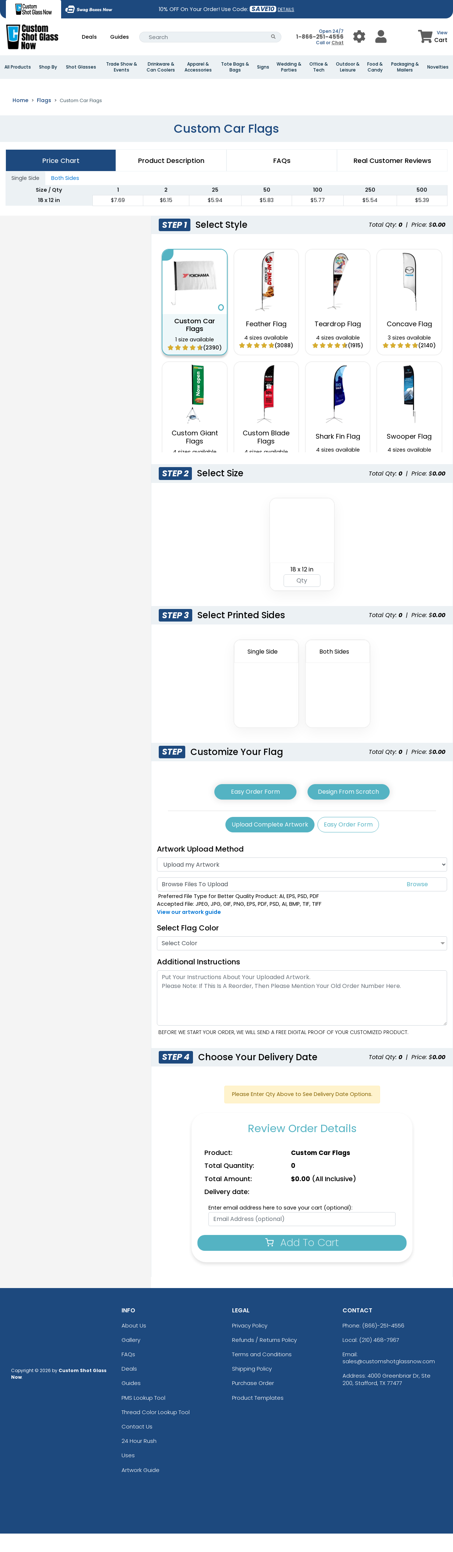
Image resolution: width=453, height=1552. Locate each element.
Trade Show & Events (121, 67)
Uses (128, 1474)
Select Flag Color (188, 946)
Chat (337, 42)
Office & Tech (318, 67)
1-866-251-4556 (320, 37)
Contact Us (137, 1445)
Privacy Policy (249, 1344)
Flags (44, 118)
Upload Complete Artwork (270, 843)
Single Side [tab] (25, 196)
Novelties (438, 67)
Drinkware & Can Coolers (161, 67)
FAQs (128, 1373)
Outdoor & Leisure (347, 67)
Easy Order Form (255, 810)
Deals (89, 37)
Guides (119, 37)
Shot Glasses (81, 67)
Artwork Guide (140, 1488)
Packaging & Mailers (405, 67)
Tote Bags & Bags (235, 67)
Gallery (131, 1358)
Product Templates (258, 1416)
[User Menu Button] (359, 37)
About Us (134, 1344)
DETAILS (286, 9)
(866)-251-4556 (383, 1344)
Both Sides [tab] (65, 196)
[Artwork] (302, 883)
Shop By (48, 67)
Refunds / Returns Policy (264, 1358)
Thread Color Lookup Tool (156, 1430)
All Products (17, 67)
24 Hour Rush (139, 1459)
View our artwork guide (189, 930)
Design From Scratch (348, 810)
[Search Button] (273, 37)
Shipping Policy (252, 1387)
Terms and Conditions (262, 1373)
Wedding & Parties (289, 67)
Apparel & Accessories (198, 67)
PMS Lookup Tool (143, 1416)
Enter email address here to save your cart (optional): (280, 1226)
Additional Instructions (198, 980)
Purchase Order (253, 1402)
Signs (263, 67)
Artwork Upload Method (200, 867)
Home (20, 118)
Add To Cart (302, 1261)
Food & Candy (375, 67)
